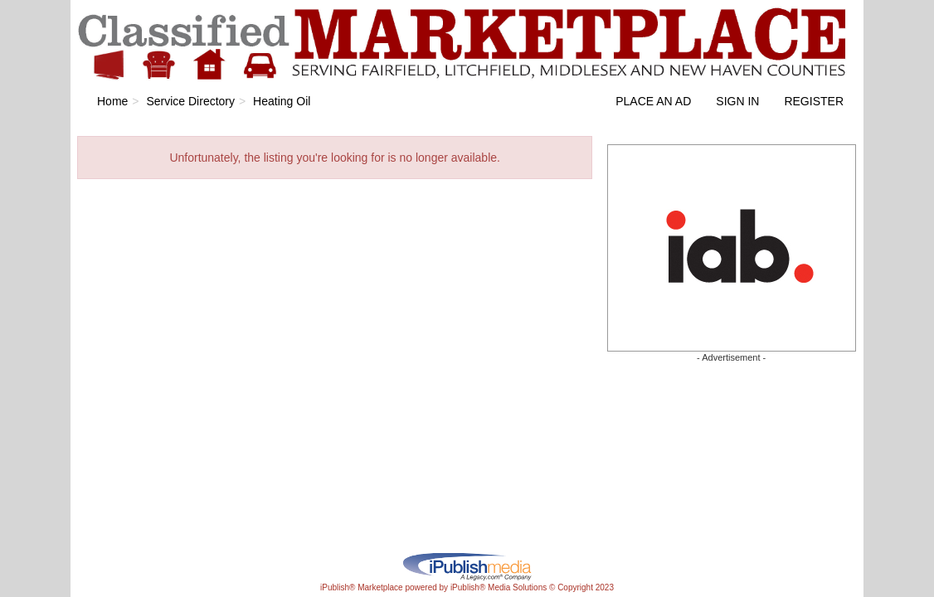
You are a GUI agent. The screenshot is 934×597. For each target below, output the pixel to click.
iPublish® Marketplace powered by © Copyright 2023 (467, 565)
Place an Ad (653, 101)
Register (814, 101)
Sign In (737, 101)
